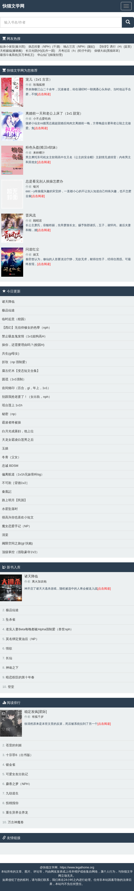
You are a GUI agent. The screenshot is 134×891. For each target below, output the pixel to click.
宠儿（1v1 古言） (39, 79)
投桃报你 (12, 803)
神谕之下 (12, 667)
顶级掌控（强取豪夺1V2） (20, 552)
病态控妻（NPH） (40, 46)
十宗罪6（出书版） (19, 755)
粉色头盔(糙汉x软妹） (42, 147)
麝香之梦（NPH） (18, 784)
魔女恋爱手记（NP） (17, 526)
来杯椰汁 (39, 152)
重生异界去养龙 (17, 812)
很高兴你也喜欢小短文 (18, 517)
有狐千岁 (38, 716)
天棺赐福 (6, 50)
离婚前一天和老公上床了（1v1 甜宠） (54, 113)
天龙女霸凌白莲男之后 (18, 439)
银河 (36, 186)
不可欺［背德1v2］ (15, 483)
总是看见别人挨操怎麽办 (44, 181)
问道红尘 (32, 249)
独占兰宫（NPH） (75, 46)
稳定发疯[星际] (35, 712)
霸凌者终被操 (11, 422)
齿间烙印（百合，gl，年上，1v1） (26, 388)
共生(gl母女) (10, 353)
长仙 (9, 658)
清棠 (5, 535)
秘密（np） (10, 414)
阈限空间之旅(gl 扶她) (17, 543)
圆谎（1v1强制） (14, 379)
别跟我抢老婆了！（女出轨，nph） (27, 397)
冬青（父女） (11, 457)
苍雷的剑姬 (14, 745)
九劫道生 (12, 793)
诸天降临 (8, 301)
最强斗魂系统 (9, 55)
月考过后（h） (67, 50)
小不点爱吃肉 (42, 118)
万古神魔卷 (16, 822)
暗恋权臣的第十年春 (20, 677)
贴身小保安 (7, 46)
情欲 (9, 648)
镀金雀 (10, 764)
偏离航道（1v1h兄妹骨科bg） (23, 474)
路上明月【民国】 (14, 500)
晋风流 (31, 215)
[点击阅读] (44, 94)
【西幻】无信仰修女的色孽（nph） (27, 327)
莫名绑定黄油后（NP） (22, 639)
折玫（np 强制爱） (15, 362)
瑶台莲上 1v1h (12, 405)
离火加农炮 (39, 581)
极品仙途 (8, 310)
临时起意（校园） (14, 319)
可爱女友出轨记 (17, 774)
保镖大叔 (100, 50)
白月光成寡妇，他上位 (18, 431)
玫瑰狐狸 (39, 84)
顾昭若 (37, 220)
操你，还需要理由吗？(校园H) (23, 345)
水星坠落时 (10, 509)
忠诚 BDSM (10, 465)
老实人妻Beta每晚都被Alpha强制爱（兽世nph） (39, 629)
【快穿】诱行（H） (111, 46)
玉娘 (5, 448)
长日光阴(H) (33, 50)
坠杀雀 (10, 619)
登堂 (11, 687)
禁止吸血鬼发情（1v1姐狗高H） (24, 336)
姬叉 (36, 254)
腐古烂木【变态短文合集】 (21, 371)
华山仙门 (43, 55)
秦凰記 (6, 491)
